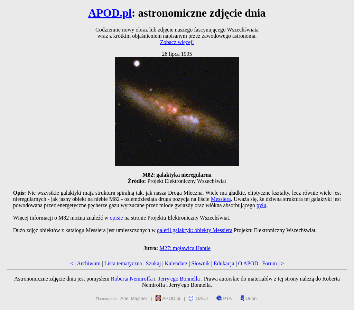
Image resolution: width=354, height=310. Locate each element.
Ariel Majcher (133, 298)
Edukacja (224, 263)
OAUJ (198, 298)
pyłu (261, 205)
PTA (224, 298)
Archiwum (88, 263)
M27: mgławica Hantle (185, 248)
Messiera (221, 199)
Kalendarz (176, 263)
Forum (269, 263)
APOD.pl (109, 13)
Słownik (201, 263)
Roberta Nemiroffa (132, 279)
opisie (116, 218)
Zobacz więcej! (177, 42)
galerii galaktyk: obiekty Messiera (194, 230)
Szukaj (153, 263)
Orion (248, 298)
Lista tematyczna (123, 263)
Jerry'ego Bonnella (179, 279)
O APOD (248, 263)
